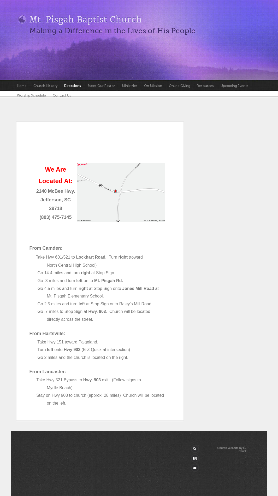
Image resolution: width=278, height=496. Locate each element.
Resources (205, 86)
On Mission (153, 86)
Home (22, 86)
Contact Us (62, 95)
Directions (72, 86)
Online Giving (179, 86)
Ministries (130, 86)
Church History (45, 86)
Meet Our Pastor (101, 86)
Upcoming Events (235, 86)
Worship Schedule (31, 95)
